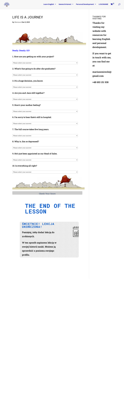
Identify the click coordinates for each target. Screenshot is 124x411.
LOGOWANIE (103, 4)
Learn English (48, 4)
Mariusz (18, 22)
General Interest (65, 4)
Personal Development (85, 4)
